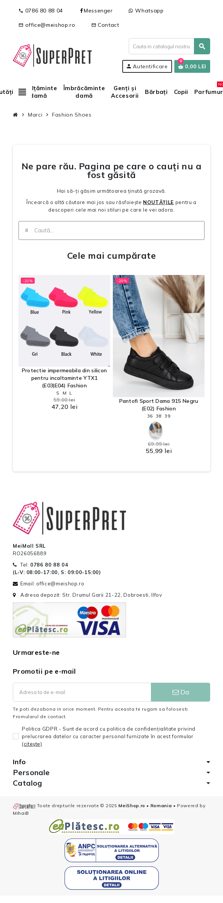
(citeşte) (32, 744)
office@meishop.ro (46, 25)
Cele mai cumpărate (111, 255)
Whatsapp (146, 10)
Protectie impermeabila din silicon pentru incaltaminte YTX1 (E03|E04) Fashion (64, 378)
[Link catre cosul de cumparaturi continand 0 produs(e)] (192, 66)
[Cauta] (169, 46)
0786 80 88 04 (40, 10)
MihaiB (21, 813)
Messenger (96, 10)
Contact (105, 25)
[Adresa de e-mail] (82, 692)
